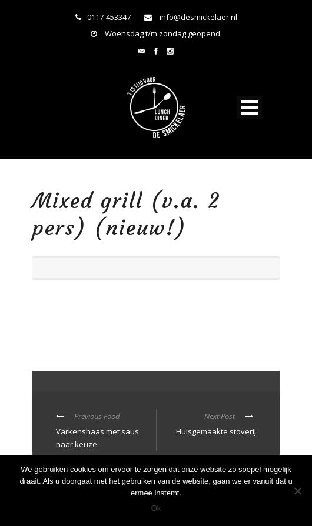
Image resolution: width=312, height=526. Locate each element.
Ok (156, 508)
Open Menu (249, 107)
